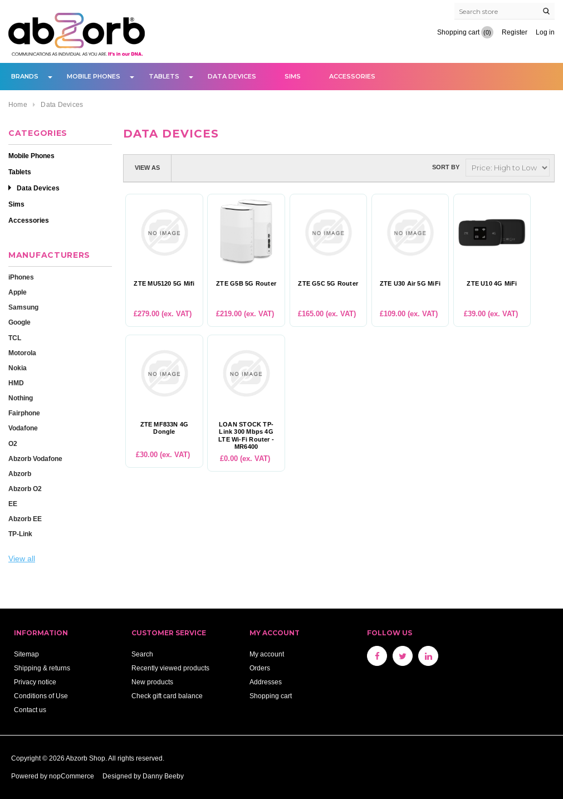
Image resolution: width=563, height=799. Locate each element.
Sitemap (26, 654)
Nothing (20, 398)
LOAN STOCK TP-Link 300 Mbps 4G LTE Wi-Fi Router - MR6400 (246, 435)
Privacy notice (35, 682)
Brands (24, 76)
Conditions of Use (41, 696)
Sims (293, 76)
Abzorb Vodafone (35, 458)
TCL (14, 338)
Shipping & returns (42, 668)
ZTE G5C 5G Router (328, 283)
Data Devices (232, 76)
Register (514, 32)
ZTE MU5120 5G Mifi (164, 283)
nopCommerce (71, 776)
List (205, 168)
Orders (259, 668)
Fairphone (24, 413)
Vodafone (23, 428)
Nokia (17, 368)
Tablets (164, 76)
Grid (185, 168)
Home (17, 104)
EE (12, 503)
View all (21, 558)
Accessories (352, 76)
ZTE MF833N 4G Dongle (164, 428)
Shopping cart (270, 696)
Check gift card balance (167, 696)
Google (19, 322)
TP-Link (20, 534)
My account (266, 654)
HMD (16, 383)
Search (142, 654)
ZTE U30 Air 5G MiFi (410, 283)
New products (152, 682)
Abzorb (19, 473)
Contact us (30, 709)
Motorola (22, 353)
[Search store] (504, 11)
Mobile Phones (93, 76)
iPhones (21, 277)
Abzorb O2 (25, 488)
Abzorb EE (25, 518)
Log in (545, 32)
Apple (17, 292)
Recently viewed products (170, 668)
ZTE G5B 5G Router (246, 283)
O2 (12, 443)
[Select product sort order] (508, 168)
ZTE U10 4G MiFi (492, 283)
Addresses (265, 682)
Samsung (23, 307)
